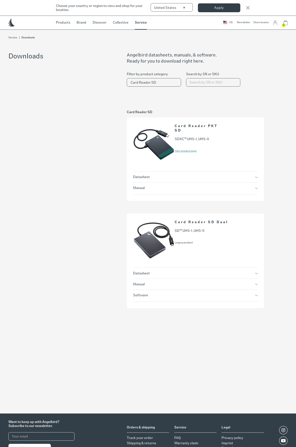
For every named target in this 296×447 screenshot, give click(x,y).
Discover (100, 22)
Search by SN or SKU (202, 74)
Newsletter (243, 22)
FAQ (177, 438)
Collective (120, 22)
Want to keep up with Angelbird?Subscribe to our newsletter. (33, 424)
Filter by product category (147, 74)
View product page (186, 150)
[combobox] (172, 7)
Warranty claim (186, 443)
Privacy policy (232, 438)
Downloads (28, 37)
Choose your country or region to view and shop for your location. (99, 8)
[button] (228, 22)
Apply (219, 8)
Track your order (140, 438)
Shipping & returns (141, 443)
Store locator (261, 22)
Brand (81, 22)
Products (63, 22)
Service (141, 22)
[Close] (247, 7)
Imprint (227, 443)
